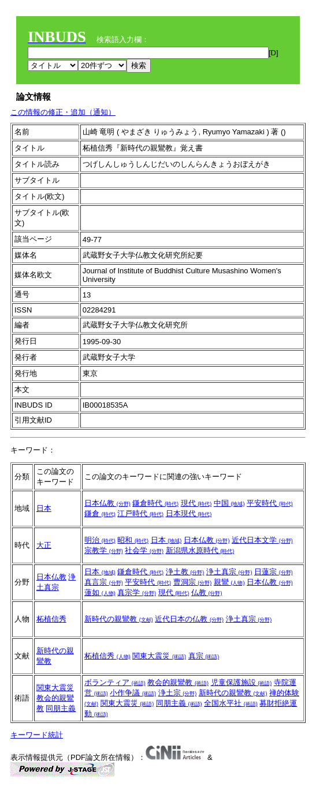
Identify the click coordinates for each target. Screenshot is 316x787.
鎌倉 (100, 513)
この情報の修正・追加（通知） (63, 112)
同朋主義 (61, 708)
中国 (229, 503)
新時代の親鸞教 (118, 619)
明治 (100, 540)
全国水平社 (231, 703)
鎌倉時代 (155, 503)
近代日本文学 (262, 540)
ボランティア (115, 682)
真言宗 (103, 582)
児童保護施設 (241, 682)
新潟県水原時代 (200, 550)
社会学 (144, 550)
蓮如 (100, 592)
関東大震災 (159, 656)
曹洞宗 (192, 582)
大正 (43, 545)
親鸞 (229, 582)
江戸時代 (140, 513)
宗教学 (103, 550)
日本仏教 (107, 503)
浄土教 (185, 571)
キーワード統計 (36, 734)
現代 (196, 503)
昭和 (132, 540)
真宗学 (136, 592)
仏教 (206, 592)
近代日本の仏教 (189, 619)
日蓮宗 (273, 571)
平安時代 (270, 503)
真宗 (204, 656)
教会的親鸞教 (178, 682)
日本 (43, 508)
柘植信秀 (51, 619)
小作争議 (133, 692)
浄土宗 (177, 692)
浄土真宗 (229, 571)
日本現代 (189, 513)
